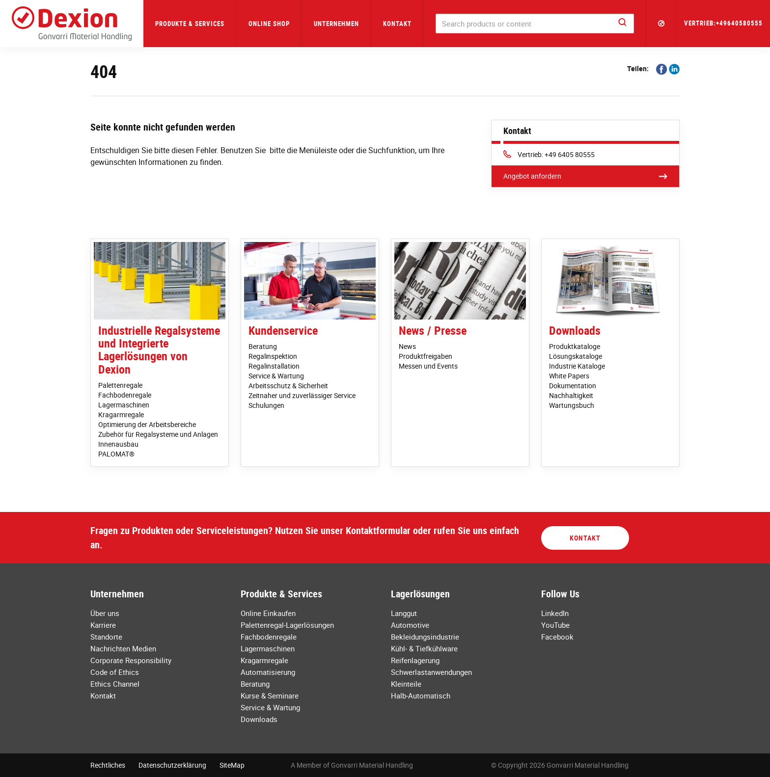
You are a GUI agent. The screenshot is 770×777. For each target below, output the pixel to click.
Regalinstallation (274, 366)
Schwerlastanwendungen (431, 672)
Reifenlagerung (415, 660)
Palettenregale (120, 385)
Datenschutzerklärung (172, 765)
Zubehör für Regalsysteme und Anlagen (158, 434)
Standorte (106, 637)
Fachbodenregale (124, 395)
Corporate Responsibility (130, 660)
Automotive (410, 625)
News (407, 346)
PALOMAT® (116, 453)
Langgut (404, 613)
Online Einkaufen (268, 613)
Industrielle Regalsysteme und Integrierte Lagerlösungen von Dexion (159, 349)
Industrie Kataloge (577, 366)
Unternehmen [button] (336, 23)
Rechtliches (107, 765)
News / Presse (433, 330)
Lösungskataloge (575, 356)
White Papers (569, 375)
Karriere (103, 625)
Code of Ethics (114, 672)
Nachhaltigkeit (571, 395)
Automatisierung (268, 672)
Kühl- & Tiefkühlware (424, 648)
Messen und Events (428, 366)
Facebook (557, 637)
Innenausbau (118, 444)
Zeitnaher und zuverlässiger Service (302, 395)
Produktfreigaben (425, 356)
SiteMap (232, 765)
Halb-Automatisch (420, 695)
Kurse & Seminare (270, 695)
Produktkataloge (574, 346)
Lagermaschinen (123, 404)
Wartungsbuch (571, 405)
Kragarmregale (121, 414)
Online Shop (269, 23)
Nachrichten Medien (123, 648)
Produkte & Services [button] (189, 23)
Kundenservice (283, 330)
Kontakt (397, 23)
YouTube (555, 625)
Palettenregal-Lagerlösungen (287, 625)
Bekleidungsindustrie (425, 637)
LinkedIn (555, 613)
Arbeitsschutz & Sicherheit (288, 385)
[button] (661, 23)
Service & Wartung (276, 375)
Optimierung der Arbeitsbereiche (147, 424)
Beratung (262, 346)
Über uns (104, 613)
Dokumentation (572, 385)
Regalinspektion (272, 356)
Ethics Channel (114, 684)
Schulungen (266, 405)
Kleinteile (406, 684)
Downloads (575, 330)
